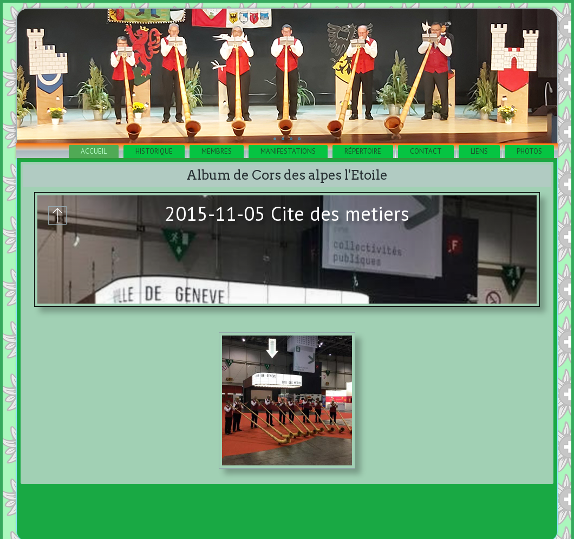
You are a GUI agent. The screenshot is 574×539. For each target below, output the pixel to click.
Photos (529, 151)
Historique (154, 151)
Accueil (94, 151)
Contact (426, 151)
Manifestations (288, 151)
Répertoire (362, 151)
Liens (479, 151)
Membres (216, 151)
